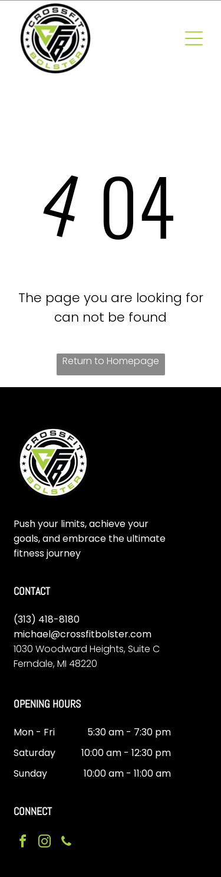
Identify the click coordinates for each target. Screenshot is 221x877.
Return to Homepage (110, 361)
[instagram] (44, 843)
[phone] (66, 843)
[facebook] (23, 843)
